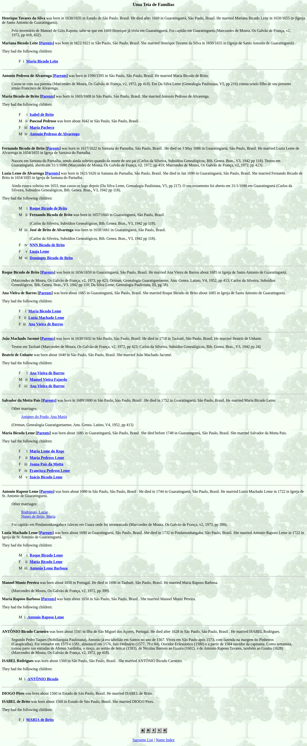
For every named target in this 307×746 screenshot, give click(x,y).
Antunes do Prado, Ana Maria (44, 417)
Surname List (142, 740)
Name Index (165, 740)
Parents (46, 43)
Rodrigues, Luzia (34, 512)
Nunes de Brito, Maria (38, 516)
